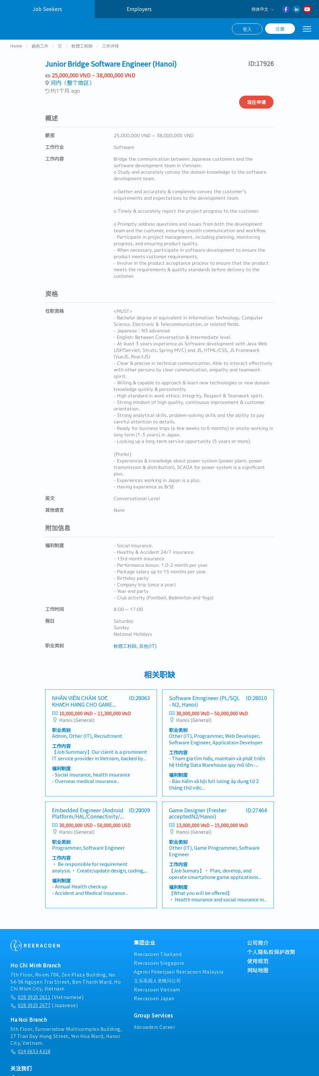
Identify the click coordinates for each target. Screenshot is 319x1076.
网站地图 (258, 977)
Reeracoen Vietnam (157, 996)
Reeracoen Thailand (158, 961)
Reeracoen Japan (154, 1005)
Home (16, 53)
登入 (247, 29)
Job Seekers (47, 9)
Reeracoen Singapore (159, 970)
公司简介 (258, 950)
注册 (280, 28)
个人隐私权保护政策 (271, 959)
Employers (139, 9)
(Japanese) (44, 1012)
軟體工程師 (82, 53)
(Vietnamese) (46, 1004)
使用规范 (258, 968)
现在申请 (256, 109)
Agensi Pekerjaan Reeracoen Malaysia (178, 979)
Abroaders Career (154, 1034)
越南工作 (40, 53)
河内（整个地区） (72, 90)
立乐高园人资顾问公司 (157, 987)
